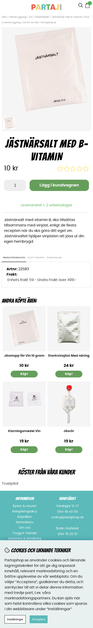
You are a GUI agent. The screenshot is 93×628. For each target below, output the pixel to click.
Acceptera (38, 619)
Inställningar (15, 619)
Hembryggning (18, 17)
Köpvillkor (24, 517)
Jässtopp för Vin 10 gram (24, 355)
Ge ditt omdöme (35, 258)
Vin (31, 17)
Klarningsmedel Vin (24, 431)
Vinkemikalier (42, 17)
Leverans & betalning (24, 538)
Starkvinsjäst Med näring (69, 355)
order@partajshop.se (67, 517)
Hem (4, 17)
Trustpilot (10, 483)
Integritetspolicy (24, 511)
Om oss (24, 527)
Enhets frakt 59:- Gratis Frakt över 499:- (42, 280)
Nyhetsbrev (25, 522)
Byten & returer (25, 506)
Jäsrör (68, 431)
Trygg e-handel (24, 533)
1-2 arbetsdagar (57, 205)
